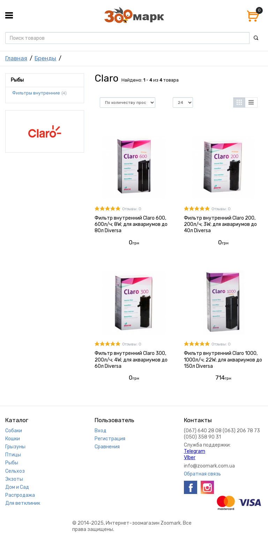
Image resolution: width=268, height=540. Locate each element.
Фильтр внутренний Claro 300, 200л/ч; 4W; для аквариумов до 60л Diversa (131, 359)
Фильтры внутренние (36, 93)
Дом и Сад (17, 487)
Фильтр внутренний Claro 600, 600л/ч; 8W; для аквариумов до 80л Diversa (131, 224)
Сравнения (107, 447)
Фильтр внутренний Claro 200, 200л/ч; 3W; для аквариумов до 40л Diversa (220, 224)
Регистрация (110, 439)
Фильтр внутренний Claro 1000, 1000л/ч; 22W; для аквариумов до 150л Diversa (223, 359)
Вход (100, 431)
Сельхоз (15, 471)
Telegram (194, 451)
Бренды (45, 58)
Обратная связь (202, 474)
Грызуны (15, 447)
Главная (16, 58)
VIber (189, 458)
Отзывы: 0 (131, 209)
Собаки (13, 431)
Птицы (13, 455)
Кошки (12, 439)
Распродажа (20, 495)
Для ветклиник (22, 503)
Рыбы (11, 463)
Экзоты (14, 479)
